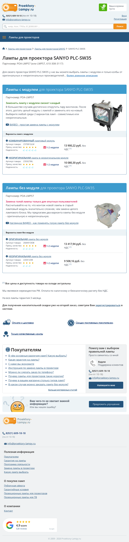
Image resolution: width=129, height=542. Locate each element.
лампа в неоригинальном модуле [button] (37, 157)
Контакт (8, 510)
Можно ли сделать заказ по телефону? (31, 372)
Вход (124, 15)
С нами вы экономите (21, 363)
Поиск (120, 26)
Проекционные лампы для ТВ (20, 497)
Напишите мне (106, 385)
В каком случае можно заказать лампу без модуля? (38, 384)
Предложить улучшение (106, 404)
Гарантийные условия (16, 489)
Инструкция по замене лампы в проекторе (33, 367)
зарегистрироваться (108, 305)
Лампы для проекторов (19, 48)
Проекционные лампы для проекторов (25, 493)
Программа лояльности (17, 464)
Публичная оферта (14, 485)
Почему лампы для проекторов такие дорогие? (36, 376)
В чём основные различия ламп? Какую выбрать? (37, 355)
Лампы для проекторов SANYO (49, 48)
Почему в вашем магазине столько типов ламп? (36, 380)
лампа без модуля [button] (27, 239)
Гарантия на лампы (15, 460)
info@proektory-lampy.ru (16, 19)
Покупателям (11, 456)
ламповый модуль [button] (30, 140)
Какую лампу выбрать (16, 472)
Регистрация (120, 18)
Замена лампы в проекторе (19, 468)
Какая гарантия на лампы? (23, 359)
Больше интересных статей (62, 389)
